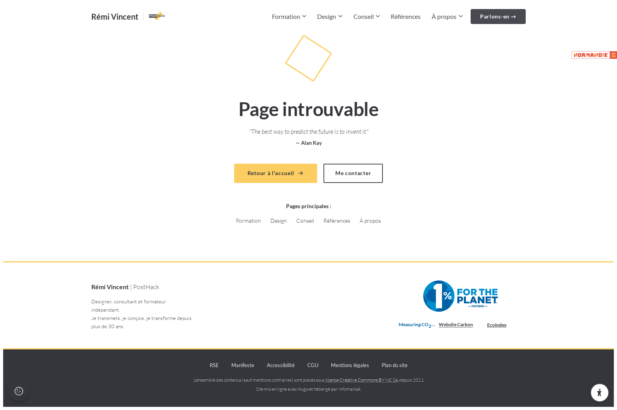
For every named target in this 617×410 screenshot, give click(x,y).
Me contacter (353, 173)
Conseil (366, 16)
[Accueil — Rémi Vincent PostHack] (128, 16)
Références (406, 16)
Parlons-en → (498, 16)
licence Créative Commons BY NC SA (362, 380)
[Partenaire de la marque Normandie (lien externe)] (590, 55)
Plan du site (395, 365)
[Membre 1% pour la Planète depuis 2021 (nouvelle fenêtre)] (461, 296)
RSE (214, 365)
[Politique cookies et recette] (18, 391)
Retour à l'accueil (276, 173)
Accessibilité (281, 365)
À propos (447, 16)
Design (329, 16)
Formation (289, 16)
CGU (312, 365)
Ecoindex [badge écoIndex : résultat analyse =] (503, 325)
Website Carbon (456, 324)
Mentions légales (350, 365)
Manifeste (242, 365)
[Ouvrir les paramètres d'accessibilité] (599, 392)
